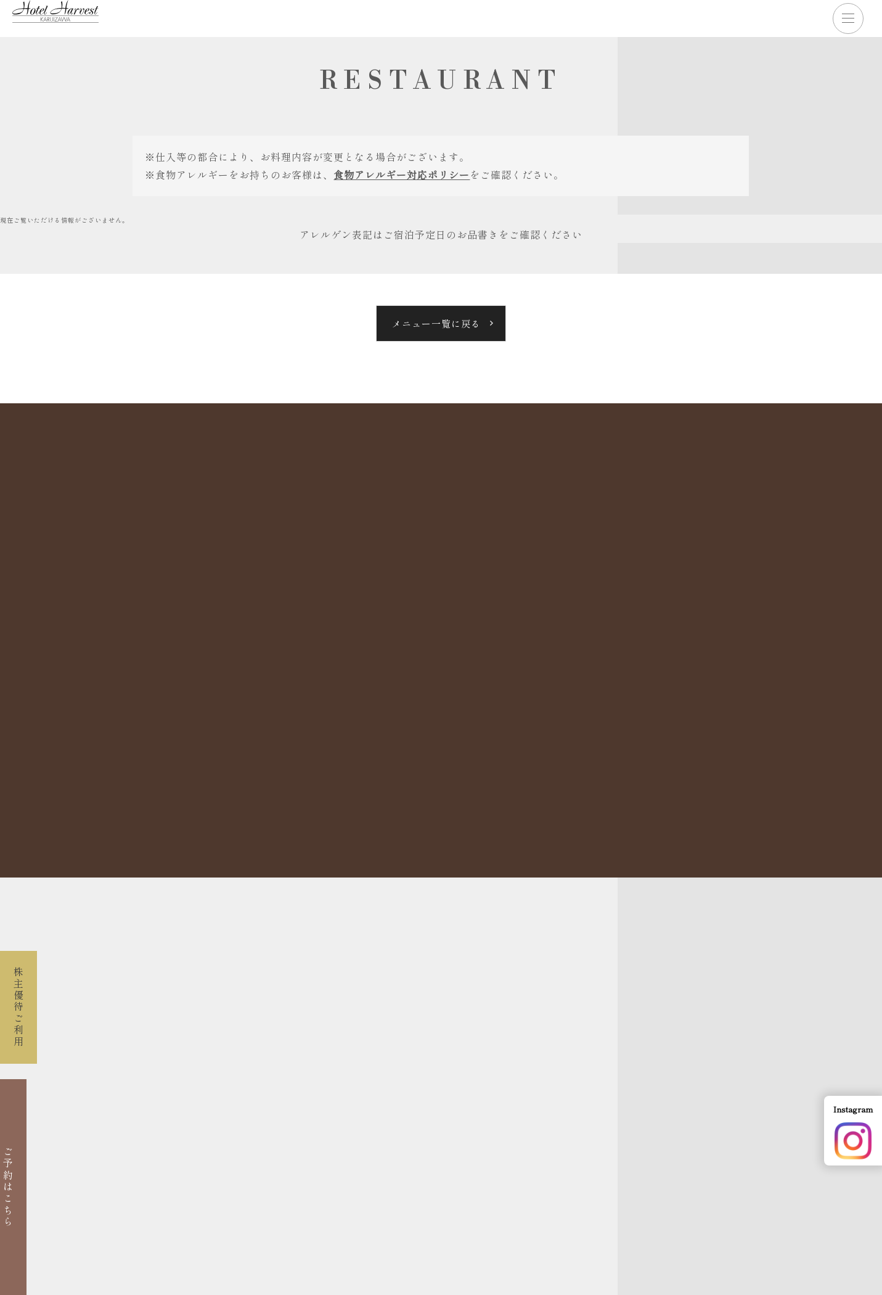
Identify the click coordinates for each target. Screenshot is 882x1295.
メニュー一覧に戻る (436, 323)
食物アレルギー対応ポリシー (401, 174)
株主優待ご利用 (18, 1007)
